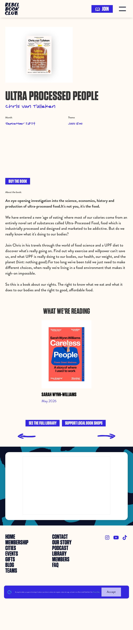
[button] (123, 9)
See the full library (42, 423)
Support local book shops (83, 423)
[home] (13, 9)
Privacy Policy (96, 592)
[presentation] (26, 436)
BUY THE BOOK (18, 181)
